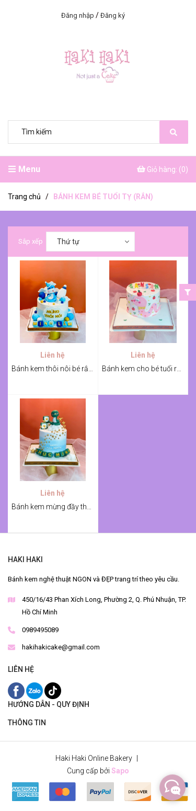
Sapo (120, 771)
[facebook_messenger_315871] (172, 787)
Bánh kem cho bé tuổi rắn (143, 368)
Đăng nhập (77, 15)
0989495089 (40, 630)
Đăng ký (112, 15)
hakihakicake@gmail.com (61, 647)
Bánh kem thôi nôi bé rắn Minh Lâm (68, 368)
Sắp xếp (30, 241)
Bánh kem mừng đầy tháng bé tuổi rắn (73, 506)
